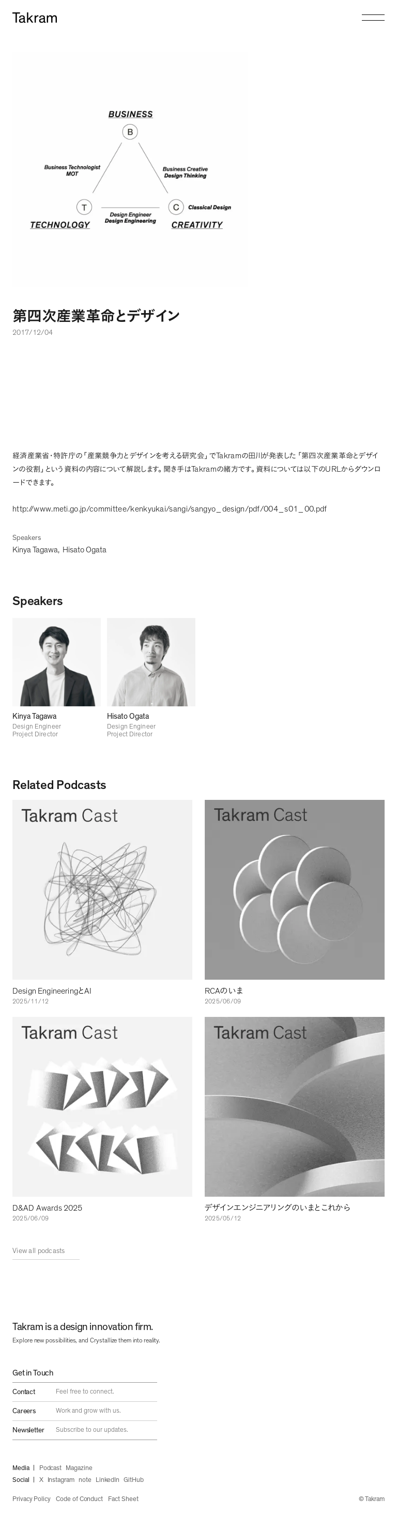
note (85, 1480)
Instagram (61, 1480)
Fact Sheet (123, 1499)
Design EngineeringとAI (51, 991)
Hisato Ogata (84, 550)
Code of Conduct (79, 1499)
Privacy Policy (31, 1499)
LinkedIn (107, 1480)
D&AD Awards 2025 (47, 1208)
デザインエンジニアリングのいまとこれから (277, 1208)
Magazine (79, 1468)
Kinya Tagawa (35, 550)
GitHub (134, 1480)
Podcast (50, 1468)
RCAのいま (224, 991)
